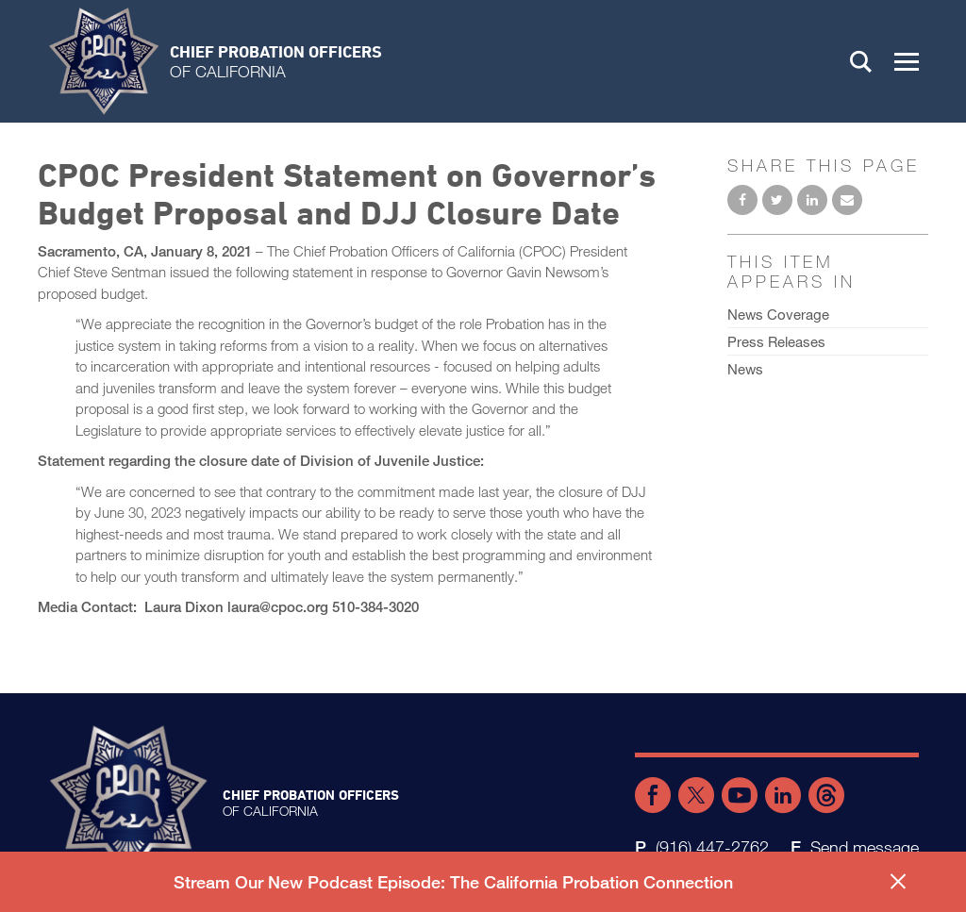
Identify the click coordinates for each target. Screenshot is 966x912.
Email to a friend (847, 200)
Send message (864, 847)
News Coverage (778, 314)
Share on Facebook (742, 200)
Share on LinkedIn (812, 200)
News (745, 368)
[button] (906, 61)
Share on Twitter (777, 200)
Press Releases (776, 341)
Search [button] (861, 61)
